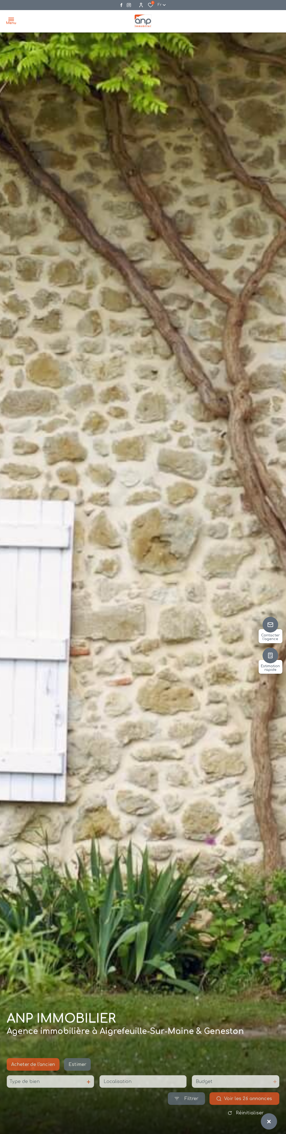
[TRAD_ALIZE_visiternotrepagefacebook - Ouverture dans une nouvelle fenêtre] (121, 5)
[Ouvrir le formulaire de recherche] (186, 1111)
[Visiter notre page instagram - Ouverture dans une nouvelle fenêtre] (129, 5)
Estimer (77, 1076)
